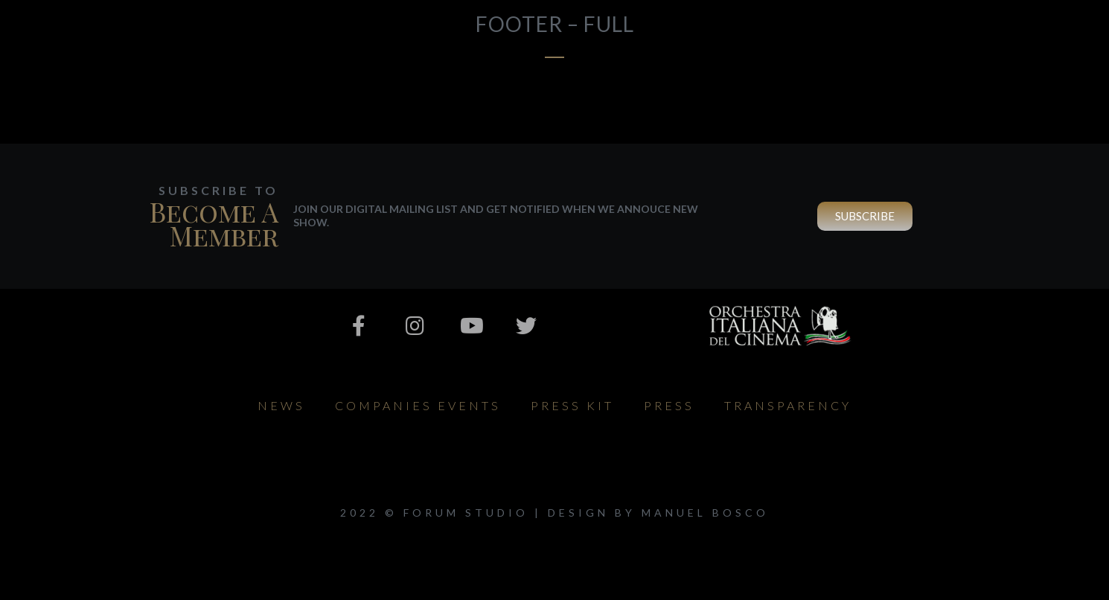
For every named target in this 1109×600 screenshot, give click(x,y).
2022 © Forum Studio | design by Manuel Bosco (554, 512)
